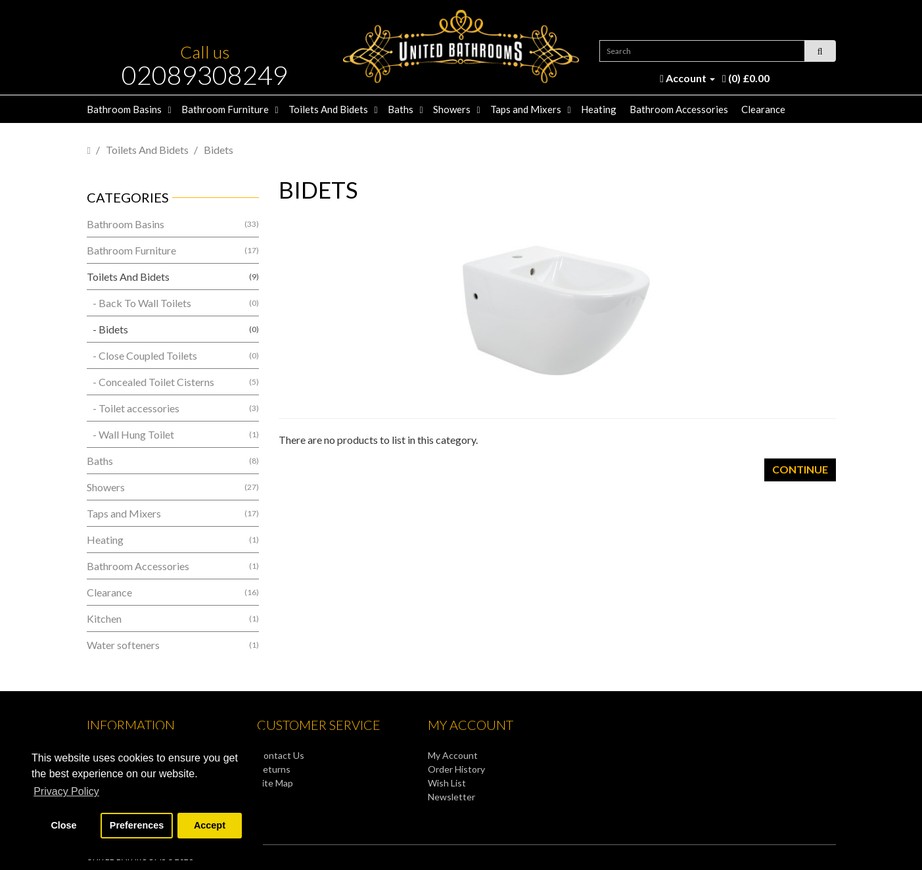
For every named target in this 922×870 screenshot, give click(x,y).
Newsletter (451, 796)
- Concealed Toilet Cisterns (173, 381)
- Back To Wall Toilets (173, 303)
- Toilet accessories (173, 408)
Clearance (763, 109)
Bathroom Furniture (225, 109)
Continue (800, 469)
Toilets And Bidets (328, 109)
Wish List (447, 782)
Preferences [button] (137, 825)
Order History (456, 769)
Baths (400, 109)
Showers (452, 109)
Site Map (275, 782)
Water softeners (173, 645)
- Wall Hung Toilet (173, 434)
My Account (453, 755)
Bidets (218, 149)
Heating (598, 109)
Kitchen (173, 618)
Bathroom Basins (124, 109)
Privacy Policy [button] (66, 791)
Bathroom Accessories (679, 109)
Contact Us (280, 755)
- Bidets (173, 329)
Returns (273, 769)
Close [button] (63, 825)
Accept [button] (209, 825)
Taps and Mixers (525, 109)
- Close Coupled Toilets (173, 355)
